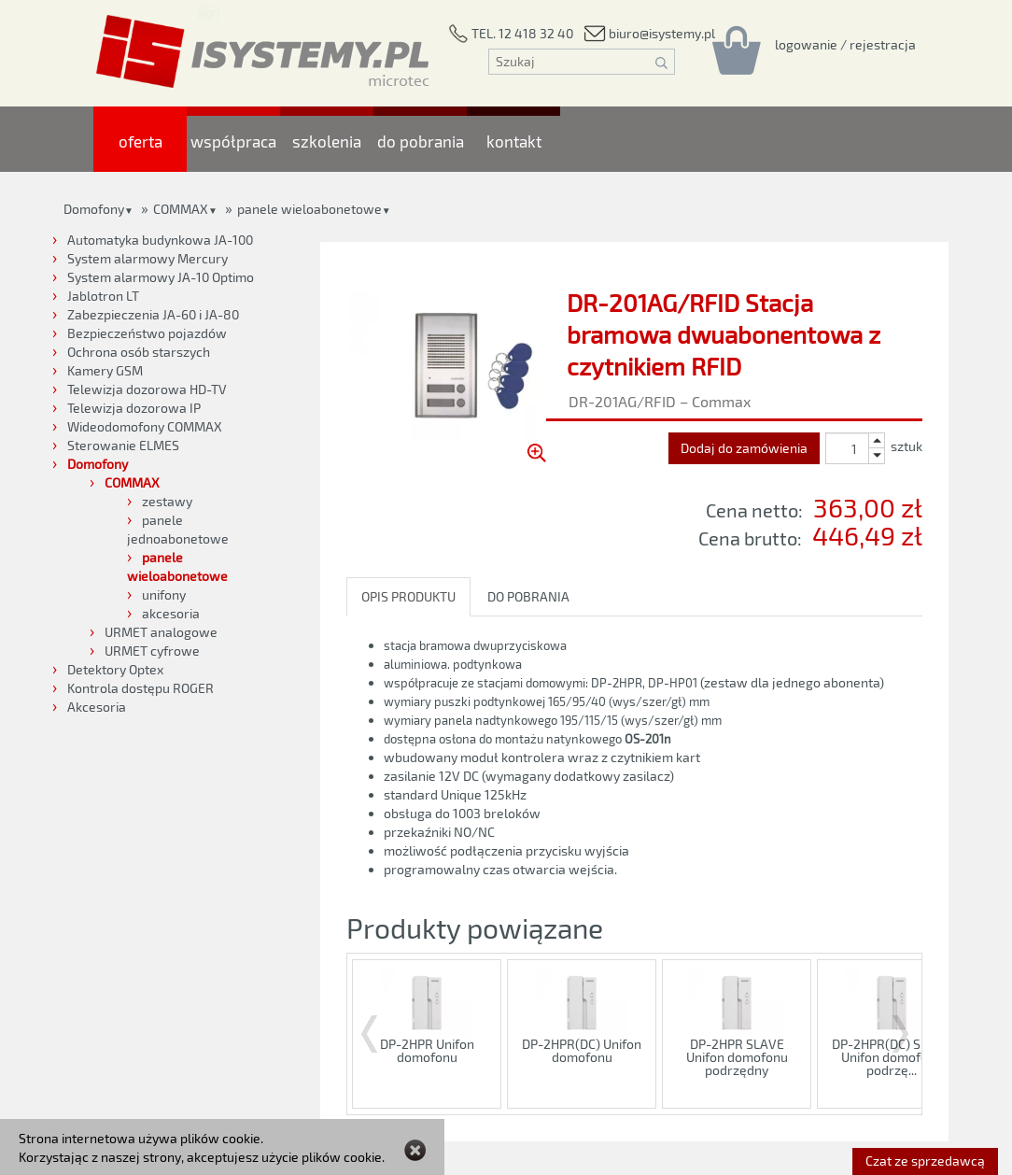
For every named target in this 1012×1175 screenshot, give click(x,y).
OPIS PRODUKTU (408, 596)
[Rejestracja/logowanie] (845, 44)
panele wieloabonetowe (309, 209)
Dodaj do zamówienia (744, 448)
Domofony (93, 209)
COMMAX (180, 209)
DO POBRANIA (528, 596)
